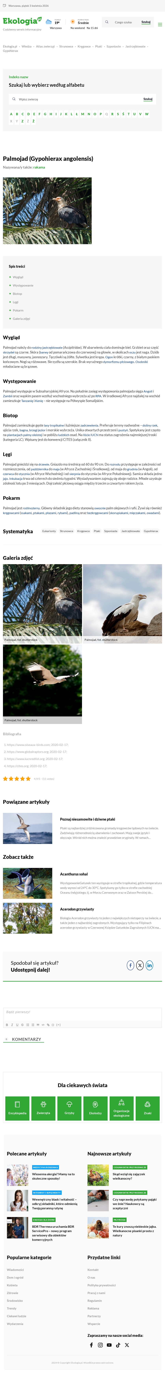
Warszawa (14, 5)
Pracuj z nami (96, 1298)
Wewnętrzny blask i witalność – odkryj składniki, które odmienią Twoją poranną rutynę (54, 1210)
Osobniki (144, 363)
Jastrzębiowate (135, 48)
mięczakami (11, 519)
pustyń (133, 432)
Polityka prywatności (102, 1291)
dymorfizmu (112, 363)
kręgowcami (24, 514)
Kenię (40, 402)
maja (62, 471)
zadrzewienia (91, 427)
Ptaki (98, 48)
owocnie (101, 510)
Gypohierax (10, 52)
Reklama (93, 1314)
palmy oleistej (44, 437)
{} (56, 1031)
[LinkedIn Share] (149, 972)
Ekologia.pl (10, 48)
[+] (62, 1031)
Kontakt (93, 1275)
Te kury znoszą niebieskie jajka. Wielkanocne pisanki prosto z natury (135, 1237)
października (44, 471)
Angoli (148, 393)
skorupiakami (139, 514)
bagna (31, 432)
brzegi (42, 432)
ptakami (54, 514)
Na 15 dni (92, 28)
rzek (6, 432)
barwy (45, 354)
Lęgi (15, 304)
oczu (134, 354)
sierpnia (81, 476)
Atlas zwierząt (45, 48)
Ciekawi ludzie (16, 1322)
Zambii (8, 398)
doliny (149, 427)
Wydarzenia (15, 1329)
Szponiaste (114, 48)
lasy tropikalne (54, 427)
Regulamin (95, 1306)
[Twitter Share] (140, 972)
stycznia (30, 476)
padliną (92, 514)
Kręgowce (84, 48)
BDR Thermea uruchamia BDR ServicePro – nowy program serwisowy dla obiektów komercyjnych (53, 1239)
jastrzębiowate (54, 349)
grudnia (139, 471)
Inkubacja (25, 480)
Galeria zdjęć (21, 320)
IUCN (107, 437)
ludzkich (76, 437)
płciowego (128, 363)
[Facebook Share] (130, 972)
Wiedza (27, 48)
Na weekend (78, 28)
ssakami (40, 514)
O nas (91, 1283)
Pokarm (18, 312)
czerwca (13, 476)
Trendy (11, 1314)
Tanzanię (27, 402)
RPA (99, 398)
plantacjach (25, 437)
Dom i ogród (15, 1283)
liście (99, 437)
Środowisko (15, 1306)
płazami (66, 514)
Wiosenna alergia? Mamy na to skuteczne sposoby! (53, 1183)
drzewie (44, 466)
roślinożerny (32, 510)
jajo (14, 480)
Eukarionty (49, 537)
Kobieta (12, 1291)
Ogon (109, 359)
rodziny (37, 349)
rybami (79, 514)
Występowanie (23, 287)
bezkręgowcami (116, 514)
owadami (28, 519)
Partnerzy (94, 1322)
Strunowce (66, 48)
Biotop (17, 295)
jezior (52, 432)
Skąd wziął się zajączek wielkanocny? (129, 1183)
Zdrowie (12, 1298)
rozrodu (116, 466)
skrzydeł (9, 354)
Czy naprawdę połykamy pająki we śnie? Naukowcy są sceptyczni (135, 1210)
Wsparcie (94, 1329)
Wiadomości (15, 1275)
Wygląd (18, 279)
